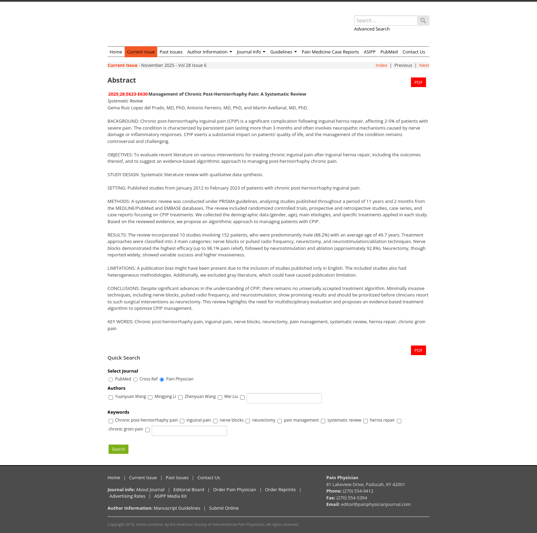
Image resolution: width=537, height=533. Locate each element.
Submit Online (224, 508)
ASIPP (370, 52)
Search (118, 449)
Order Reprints (280, 489)
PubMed (389, 52)
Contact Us (414, 52)
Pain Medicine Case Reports (330, 52)
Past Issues (171, 52)
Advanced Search (372, 29)
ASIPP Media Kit (170, 496)
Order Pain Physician (234, 489)
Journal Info (251, 52)
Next (424, 65)
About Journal (150, 489)
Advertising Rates (127, 496)
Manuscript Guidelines (177, 508)
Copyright (116, 524)
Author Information (209, 52)
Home (116, 52)
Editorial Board (188, 489)
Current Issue (141, 52)
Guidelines (283, 52)
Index (381, 65)
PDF (418, 82)
